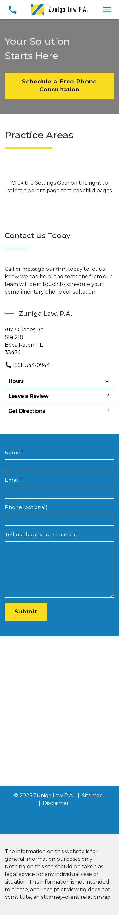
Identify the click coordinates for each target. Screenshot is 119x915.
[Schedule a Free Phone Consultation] (59, 86)
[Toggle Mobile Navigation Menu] (107, 10)
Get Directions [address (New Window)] (59, 411)
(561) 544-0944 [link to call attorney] (27, 365)
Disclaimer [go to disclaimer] (56, 803)
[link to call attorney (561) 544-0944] (12, 10)
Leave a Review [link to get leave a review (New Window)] (59, 396)
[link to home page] (59, 9)
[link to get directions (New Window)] (59, 341)
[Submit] (26, 612)
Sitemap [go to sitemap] (92, 795)
